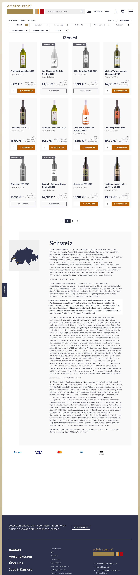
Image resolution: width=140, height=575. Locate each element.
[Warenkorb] (123, 11)
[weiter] (78, 221)
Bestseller (124, 21)
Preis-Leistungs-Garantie (60, 566)
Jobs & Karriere (20, 569)
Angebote (98, 11)
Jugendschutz (56, 563)
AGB (52, 552)
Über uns (16, 563)
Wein (89, 11)
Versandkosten (20, 556)
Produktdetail (30, 85)
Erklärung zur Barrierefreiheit (62, 573)
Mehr (107, 11)
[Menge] (14, 91)
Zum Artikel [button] (54, 91)
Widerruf (54, 556)
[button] (115, 11)
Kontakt (15, 550)
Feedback (4, 290)
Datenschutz (55, 559)
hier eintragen (81, 527)
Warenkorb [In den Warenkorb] (26, 91)
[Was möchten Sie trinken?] (65, 11)
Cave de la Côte (17, 74)
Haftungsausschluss (58, 570)
